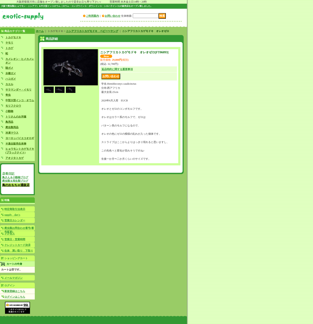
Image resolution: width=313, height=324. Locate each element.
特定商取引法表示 (14, 209)
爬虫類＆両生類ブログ (15, 180)
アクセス (9, 233)
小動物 (9, 111)
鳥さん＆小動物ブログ (15, 177)
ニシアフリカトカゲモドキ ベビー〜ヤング (92, 31)
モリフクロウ (13, 105)
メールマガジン (13, 277)
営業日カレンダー (14, 220)
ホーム (40, 31)
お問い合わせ (112, 15)
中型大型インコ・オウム (19, 100)
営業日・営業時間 (14, 239)
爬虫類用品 (11, 127)
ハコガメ (10, 78)
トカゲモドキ (13, 37)
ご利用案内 (92, 15)
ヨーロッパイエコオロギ (19, 138)
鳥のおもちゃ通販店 (16, 185)
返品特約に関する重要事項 (117, 69)
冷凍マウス (11, 132)
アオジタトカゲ (14, 157)
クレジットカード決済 (17, 245)
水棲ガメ (10, 73)
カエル (9, 84)
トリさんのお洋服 (15, 116)
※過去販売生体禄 (15, 143)
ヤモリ (9, 42)
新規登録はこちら (14, 291)
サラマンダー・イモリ (18, 89)
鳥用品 (9, 121)
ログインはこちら (14, 296)
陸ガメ (9, 67)
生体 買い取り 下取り (18, 250)
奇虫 (8, 94)
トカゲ (9, 48)
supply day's (12, 214)
